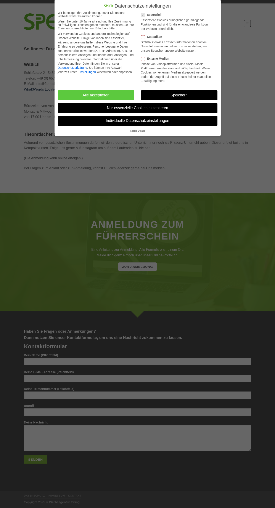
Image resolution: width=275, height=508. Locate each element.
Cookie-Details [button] (137, 129)
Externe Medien (157, 57)
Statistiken (153, 35)
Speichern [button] (179, 94)
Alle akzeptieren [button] (95, 94)
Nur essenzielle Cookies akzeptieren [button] (137, 106)
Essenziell (153, 13)
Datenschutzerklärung (72, 66)
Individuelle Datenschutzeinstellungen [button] (137, 119)
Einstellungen (87, 70)
